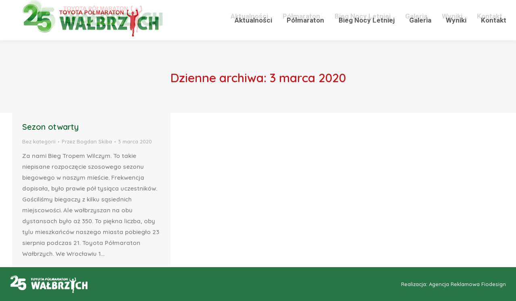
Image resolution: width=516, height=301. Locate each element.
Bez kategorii (39, 141)
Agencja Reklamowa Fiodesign (467, 284)
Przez (87, 141)
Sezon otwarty (50, 127)
